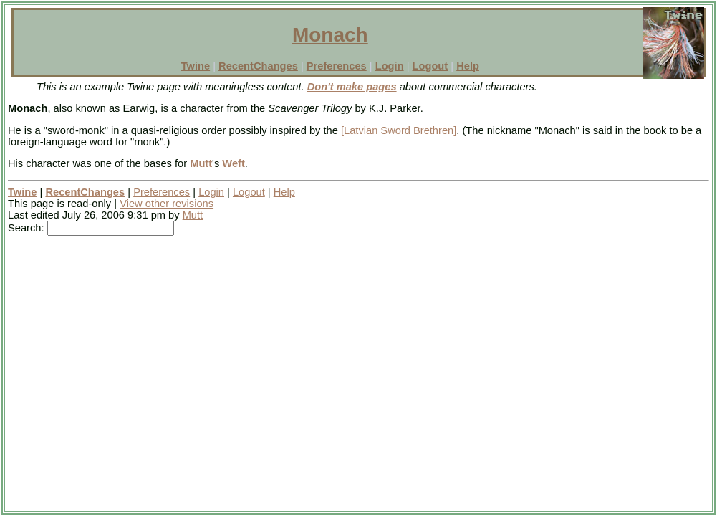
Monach (330, 35)
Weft (233, 163)
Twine (195, 66)
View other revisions (166, 203)
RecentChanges (258, 66)
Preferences (337, 66)
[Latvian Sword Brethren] (398, 130)
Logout (430, 66)
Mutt (201, 163)
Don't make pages (352, 86)
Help (467, 66)
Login (389, 66)
